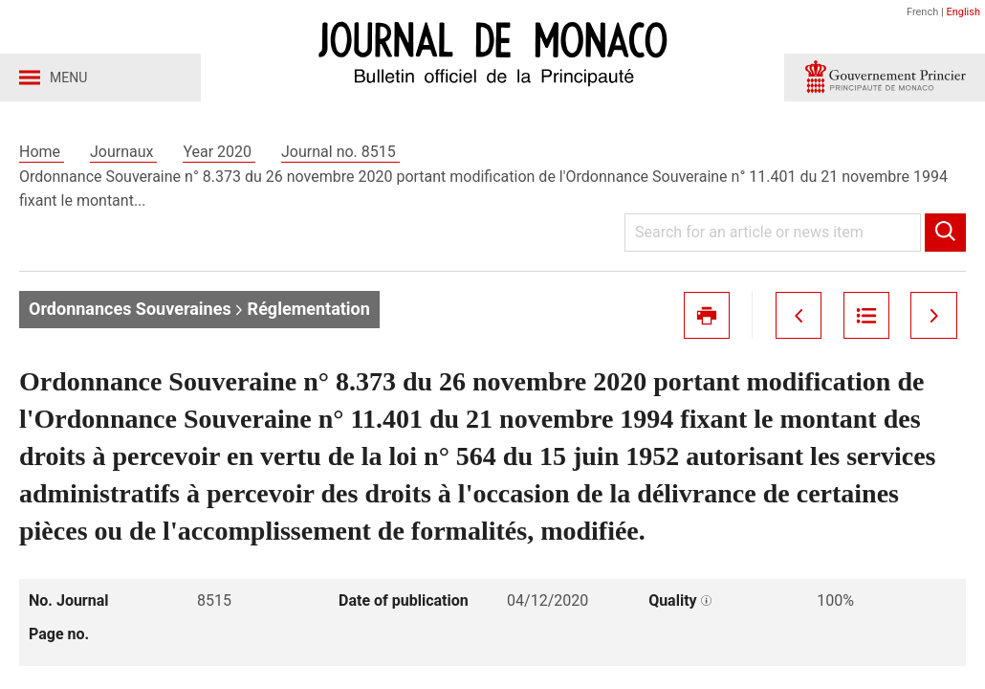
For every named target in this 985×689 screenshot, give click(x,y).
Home (41, 152)
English (963, 12)
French (922, 12)
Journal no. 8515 (340, 152)
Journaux (123, 152)
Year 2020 (219, 152)
